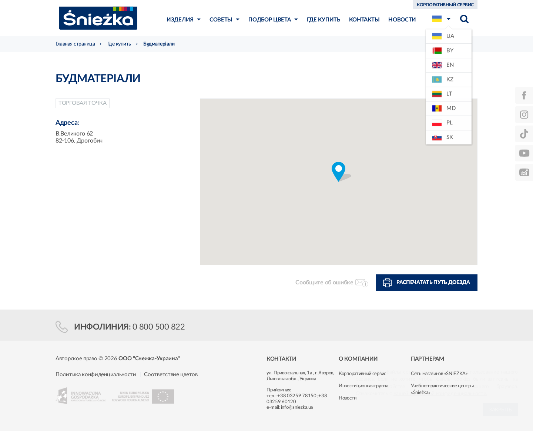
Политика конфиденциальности (96, 374)
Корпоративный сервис (362, 373)
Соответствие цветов (170, 374)
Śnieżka (98, 18)
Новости (347, 398)
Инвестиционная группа (363, 386)
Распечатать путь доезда (433, 282)
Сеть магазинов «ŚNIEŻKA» (439, 373)
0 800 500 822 (159, 327)
